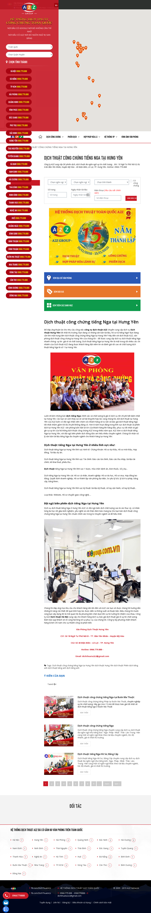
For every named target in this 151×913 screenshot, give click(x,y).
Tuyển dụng (45, 902)
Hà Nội (18, 840)
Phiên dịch (73, 136)
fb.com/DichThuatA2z (41, 888)
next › (107, 783)
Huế (82, 856)
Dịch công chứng (55, 136)
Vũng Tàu (84, 865)
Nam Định (20, 848)
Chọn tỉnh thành (18, 61)
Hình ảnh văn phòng (130, 136)
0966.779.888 (66, 893)
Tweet (50, 684)
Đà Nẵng (105, 856)
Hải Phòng (63, 840)
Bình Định (128, 856)
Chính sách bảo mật (102, 902)
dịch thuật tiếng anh (57, 668)
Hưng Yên (41, 840)
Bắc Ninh (105, 840)
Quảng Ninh (85, 840)
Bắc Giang (106, 848)
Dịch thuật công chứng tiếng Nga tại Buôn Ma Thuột (106, 697)
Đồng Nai (19, 873)
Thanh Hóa (20, 856)
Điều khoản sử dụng (81, 902)
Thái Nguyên (64, 848)
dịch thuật (118, 665)
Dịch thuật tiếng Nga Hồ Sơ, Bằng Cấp (98, 754)
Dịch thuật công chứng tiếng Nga (96, 725)
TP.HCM (62, 865)
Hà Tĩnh (62, 856)
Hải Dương (128, 840)
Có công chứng (136, 183)
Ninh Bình (41, 848)
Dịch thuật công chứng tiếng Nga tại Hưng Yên (73, 665)
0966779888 (79, 893)
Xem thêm (84, 712)
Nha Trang (41, 865)
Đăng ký (66, 902)
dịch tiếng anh (73, 668)
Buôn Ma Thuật (22, 865)
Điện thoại (107, 191)
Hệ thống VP (110, 136)
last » (117, 783)
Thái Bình (84, 848)
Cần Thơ (105, 865)
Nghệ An (40, 856)
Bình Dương (129, 865)
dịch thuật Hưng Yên (104, 665)
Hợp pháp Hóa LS (92, 136)
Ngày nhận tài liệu (79, 189)
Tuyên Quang (129, 848)
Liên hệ (56, 902)
